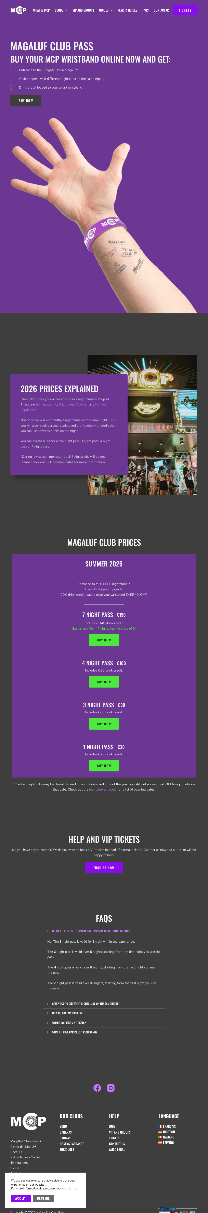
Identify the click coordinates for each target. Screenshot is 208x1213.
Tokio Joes (66, 419)
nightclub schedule (103, 789)
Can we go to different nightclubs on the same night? (91, 1004)
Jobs (112, 1128)
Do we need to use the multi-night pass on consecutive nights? (97, 931)
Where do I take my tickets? (71, 1024)
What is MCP (41, 10)
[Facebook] (97, 1090)
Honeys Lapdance (72, 1145)
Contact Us (162, 10)
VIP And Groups (83, 10)
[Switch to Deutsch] (178, 1133)
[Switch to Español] (178, 1144)
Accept (21, 1198)
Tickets (114, 1139)
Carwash (82, 419)
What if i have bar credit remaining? (78, 1034)
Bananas (42, 419)
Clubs (62, 10)
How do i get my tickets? (69, 1014)
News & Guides (127, 10)
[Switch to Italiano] (178, 1139)
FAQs (145, 10)
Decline (43, 1198)
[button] (104, 931)
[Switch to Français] (178, 1128)
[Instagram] (111, 1090)
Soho (53, 419)
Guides (106, 10)
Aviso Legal (69, 1188)
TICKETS (185, 10)
